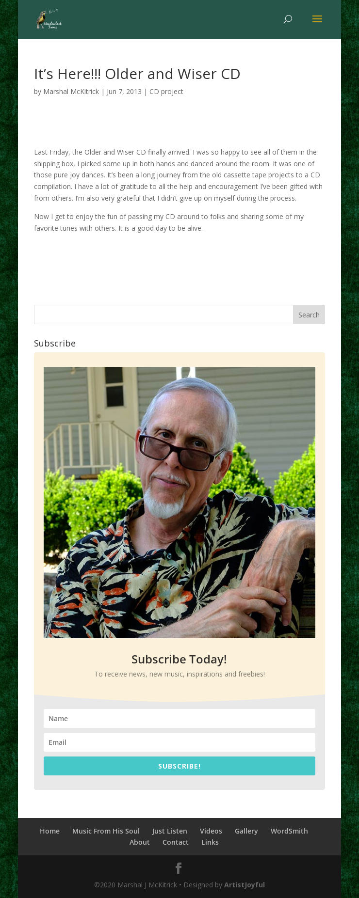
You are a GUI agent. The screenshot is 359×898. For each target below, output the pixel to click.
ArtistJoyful (244, 884)
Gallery (246, 830)
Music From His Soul (106, 830)
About (140, 842)
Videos (211, 830)
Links (210, 842)
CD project (166, 91)
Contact (176, 842)
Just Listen (169, 830)
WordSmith (289, 830)
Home (50, 830)
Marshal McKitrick (71, 91)
